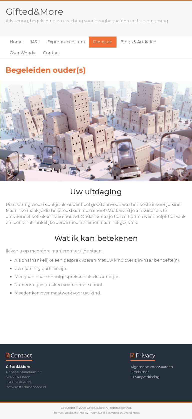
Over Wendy (22, 53)
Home (16, 42)
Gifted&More (34, 11)
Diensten (102, 42)
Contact (51, 53)
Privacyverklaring (145, 376)
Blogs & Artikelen (138, 42)
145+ (34, 42)
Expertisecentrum (66, 42)
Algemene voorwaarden (151, 366)
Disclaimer (139, 371)
